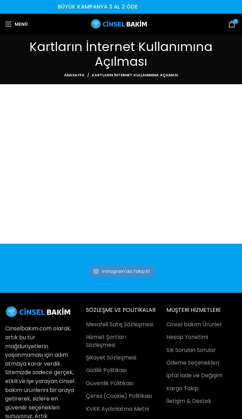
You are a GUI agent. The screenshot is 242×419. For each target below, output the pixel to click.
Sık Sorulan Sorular (191, 350)
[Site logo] (121, 23)
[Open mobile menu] (16, 24)
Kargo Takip (182, 388)
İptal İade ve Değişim (194, 375)
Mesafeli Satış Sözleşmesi (119, 324)
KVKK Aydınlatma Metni (117, 409)
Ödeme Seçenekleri (192, 363)
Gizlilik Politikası (106, 370)
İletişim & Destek (188, 401)
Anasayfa (74, 75)
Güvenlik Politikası (109, 383)
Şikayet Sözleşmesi (111, 357)
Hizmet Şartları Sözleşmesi (106, 340)
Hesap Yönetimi (187, 337)
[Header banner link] (121, 7)
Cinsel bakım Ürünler (194, 324)
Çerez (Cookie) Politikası (119, 396)
